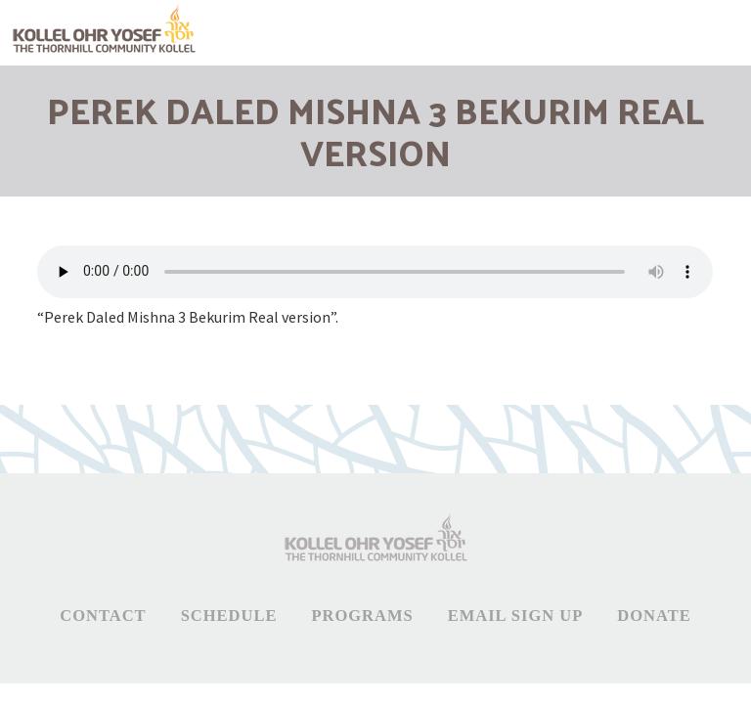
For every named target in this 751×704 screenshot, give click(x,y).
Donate (653, 615)
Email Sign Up (516, 615)
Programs (362, 615)
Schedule (229, 615)
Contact (103, 615)
